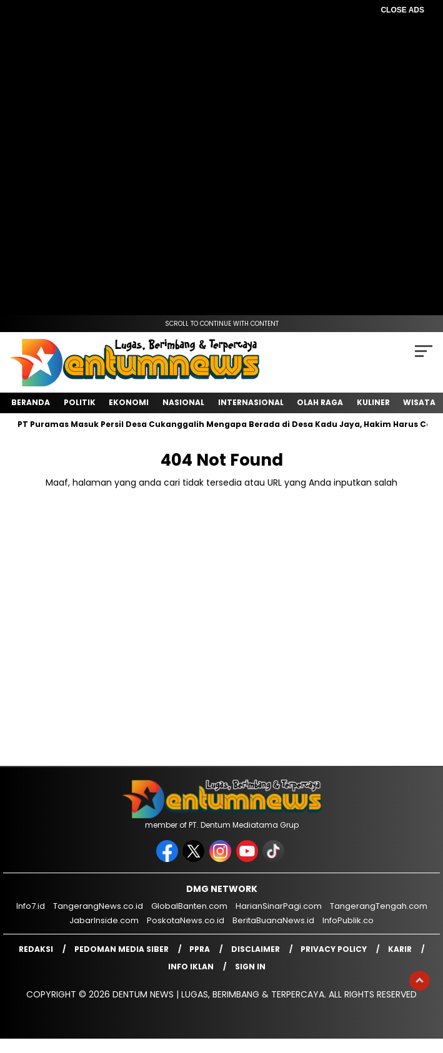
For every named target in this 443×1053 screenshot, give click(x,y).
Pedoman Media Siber (121, 949)
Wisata (419, 402)
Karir (400, 949)
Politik (80, 402)
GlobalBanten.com (189, 906)
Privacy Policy (334, 949)
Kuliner (373, 402)
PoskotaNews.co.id (185, 920)
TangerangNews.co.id (98, 906)
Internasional (251, 402)
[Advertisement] (221, 106)
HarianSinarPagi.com (279, 906)
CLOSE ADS (402, 10)
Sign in (250, 966)
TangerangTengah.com (378, 906)
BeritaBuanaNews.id (273, 920)
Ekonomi (129, 402)
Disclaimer (255, 949)
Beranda (30, 402)
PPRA (199, 949)
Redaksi (36, 949)
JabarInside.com (104, 920)
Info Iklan (191, 966)
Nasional (183, 402)
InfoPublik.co (348, 920)
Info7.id (30, 906)
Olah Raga (320, 402)
